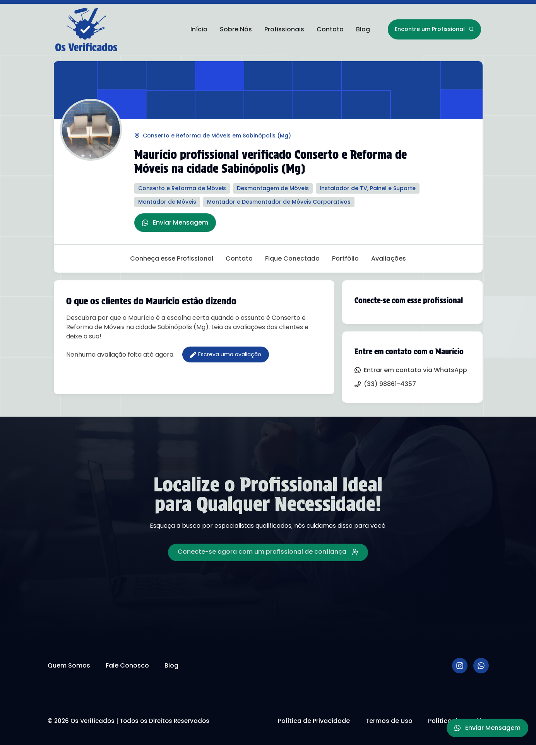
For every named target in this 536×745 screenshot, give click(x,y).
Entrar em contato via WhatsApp (410, 370)
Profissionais (284, 29)
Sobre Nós (236, 29)
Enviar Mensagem (175, 222)
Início (198, 29)
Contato (330, 29)
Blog (363, 29)
